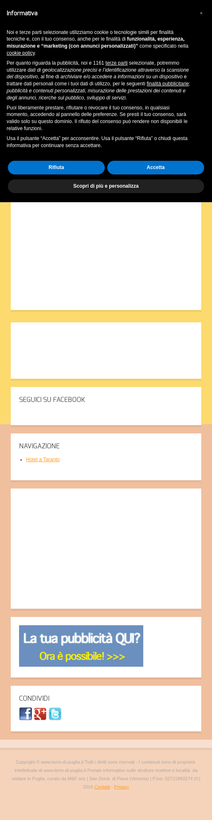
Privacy (121, 786)
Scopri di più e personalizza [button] (106, 186)
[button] (201, 13)
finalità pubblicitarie (168, 84)
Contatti (102, 786)
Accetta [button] (155, 167)
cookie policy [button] (21, 53)
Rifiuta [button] (56, 167)
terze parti (117, 63)
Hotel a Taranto (43, 459)
